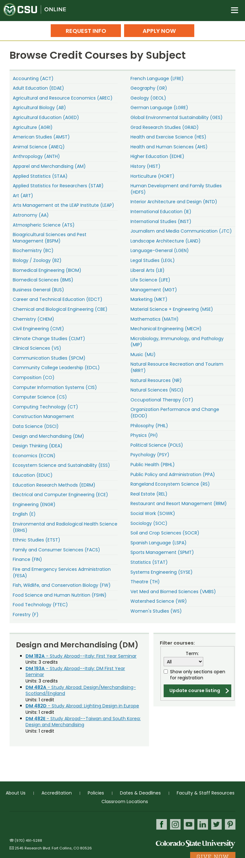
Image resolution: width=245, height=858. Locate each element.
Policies (96, 793)
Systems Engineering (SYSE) (161, 572)
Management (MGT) (153, 290)
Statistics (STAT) (149, 562)
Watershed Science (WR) (158, 601)
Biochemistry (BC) (33, 250)
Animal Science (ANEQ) (39, 147)
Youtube (189, 824)
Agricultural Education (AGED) (46, 117)
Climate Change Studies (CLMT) (49, 338)
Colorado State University (195, 843)
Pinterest (230, 824)
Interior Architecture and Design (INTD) (173, 201)
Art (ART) (23, 195)
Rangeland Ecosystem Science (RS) (170, 484)
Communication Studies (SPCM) (49, 358)
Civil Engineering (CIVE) (38, 328)
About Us (16, 793)
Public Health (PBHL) (152, 464)
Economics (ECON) (34, 455)
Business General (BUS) (38, 290)
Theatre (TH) (145, 581)
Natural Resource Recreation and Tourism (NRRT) (176, 367)
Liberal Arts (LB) (147, 270)
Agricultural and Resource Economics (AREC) (63, 98)
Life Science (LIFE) (150, 280)
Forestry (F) (26, 614)
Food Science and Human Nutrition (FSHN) (60, 595)
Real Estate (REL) (148, 494)
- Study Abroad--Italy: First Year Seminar (81, 656)
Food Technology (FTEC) (40, 604)
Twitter (216, 824)
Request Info (86, 31)
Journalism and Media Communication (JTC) (181, 231)
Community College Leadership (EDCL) (56, 367)
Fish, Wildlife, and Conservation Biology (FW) (62, 585)
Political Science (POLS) (156, 445)
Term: (192, 654)
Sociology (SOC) (148, 523)
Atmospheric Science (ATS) (44, 225)
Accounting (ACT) (33, 78)
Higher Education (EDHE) (157, 156)
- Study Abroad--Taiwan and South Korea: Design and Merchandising (83, 721)
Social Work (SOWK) (152, 513)
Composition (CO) (34, 377)
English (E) (24, 514)
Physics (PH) (144, 435)
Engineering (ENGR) (34, 504)
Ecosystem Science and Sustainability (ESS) (61, 465)
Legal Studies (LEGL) (152, 260)
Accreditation (56, 793)
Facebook (161, 824)
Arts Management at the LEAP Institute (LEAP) (63, 205)
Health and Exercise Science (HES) (168, 137)
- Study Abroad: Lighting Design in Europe (82, 706)
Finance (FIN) (27, 559)
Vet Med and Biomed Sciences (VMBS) (173, 591)
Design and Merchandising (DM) (48, 436)
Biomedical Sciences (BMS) (43, 280)
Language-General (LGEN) (159, 250)
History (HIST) (145, 166)
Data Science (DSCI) (36, 426)
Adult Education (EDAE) (38, 88)
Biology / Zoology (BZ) (37, 260)
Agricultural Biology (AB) (39, 107)
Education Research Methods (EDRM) (54, 485)
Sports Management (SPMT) (162, 552)
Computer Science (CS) (40, 397)
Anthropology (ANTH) (36, 156)
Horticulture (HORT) (152, 176)
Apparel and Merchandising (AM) (49, 166)
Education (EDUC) (33, 475)
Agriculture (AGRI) (33, 127)
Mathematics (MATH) (154, 319)
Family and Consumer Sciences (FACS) (56, 550)
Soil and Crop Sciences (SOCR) (164, 533)
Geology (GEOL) (148, 98)
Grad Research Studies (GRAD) (164, 127)
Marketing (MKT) (148, 299)
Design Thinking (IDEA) (38, 446)
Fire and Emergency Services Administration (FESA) (62, 572)
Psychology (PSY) (149, 454)
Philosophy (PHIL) (149, 425)
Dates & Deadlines (140, 793)
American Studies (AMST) (41, 137)
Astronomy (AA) (31, 215)
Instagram (175, 824)
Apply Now (159, 31)
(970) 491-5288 (28, 840)
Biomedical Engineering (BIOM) (47, 270)
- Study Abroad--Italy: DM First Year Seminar (75, 671)
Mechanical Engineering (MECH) (166, 328)
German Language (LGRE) (159, 107)
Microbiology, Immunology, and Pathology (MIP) (177, 341)
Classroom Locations (124, 801)
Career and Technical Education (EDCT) (57, 299)
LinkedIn (202, 824)
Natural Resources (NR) (156, 380)
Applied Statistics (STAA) (40, 176)
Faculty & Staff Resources (205, 793)
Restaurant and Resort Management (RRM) (178, 503)
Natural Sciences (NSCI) (156, 390)
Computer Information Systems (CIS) (55, 387)
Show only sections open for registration (197, 675)
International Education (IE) (160, 211)
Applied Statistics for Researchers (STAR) (58, 186)
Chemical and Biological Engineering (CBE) (60, 309)
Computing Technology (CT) (45, 407)
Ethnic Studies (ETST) (36, 540)
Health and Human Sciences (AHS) (169, 147)
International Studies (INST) (160, 221)
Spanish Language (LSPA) (158, 543)
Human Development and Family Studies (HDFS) (176, 189)
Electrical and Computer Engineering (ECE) (60, 494)
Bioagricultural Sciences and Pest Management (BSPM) (49, 237)
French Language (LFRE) (157, 78)
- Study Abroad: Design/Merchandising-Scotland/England (81, 690)
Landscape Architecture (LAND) (165, 241)
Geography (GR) (148, 88)
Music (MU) (143, 354)
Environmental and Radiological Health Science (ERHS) (65, 527)
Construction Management (43, 416)
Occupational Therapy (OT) (161, 400)
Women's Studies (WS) (156, 611)
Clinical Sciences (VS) (37, 348)
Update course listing (194, 690)
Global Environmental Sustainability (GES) (176, 117)
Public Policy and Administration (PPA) (172, 474)
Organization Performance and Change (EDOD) (174, 412)
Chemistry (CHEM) (33, 319)
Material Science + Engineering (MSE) (171, 309)
